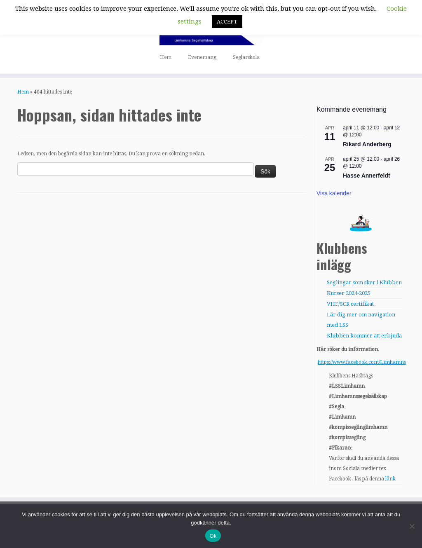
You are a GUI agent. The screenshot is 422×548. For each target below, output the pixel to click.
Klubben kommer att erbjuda (364, 336)
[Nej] (412, 526)
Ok (212, 536)
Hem (165, 57)
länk (390, 479)
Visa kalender (334, 193)
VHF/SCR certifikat (350, 304)
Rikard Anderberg (367, 144)
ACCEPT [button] (227, 22)
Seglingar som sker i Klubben (364, 282)
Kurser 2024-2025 (348, 293)
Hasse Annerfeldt (366, 175)
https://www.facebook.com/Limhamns (362, 362)
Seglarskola (246, 57)
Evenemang (202, 57)
